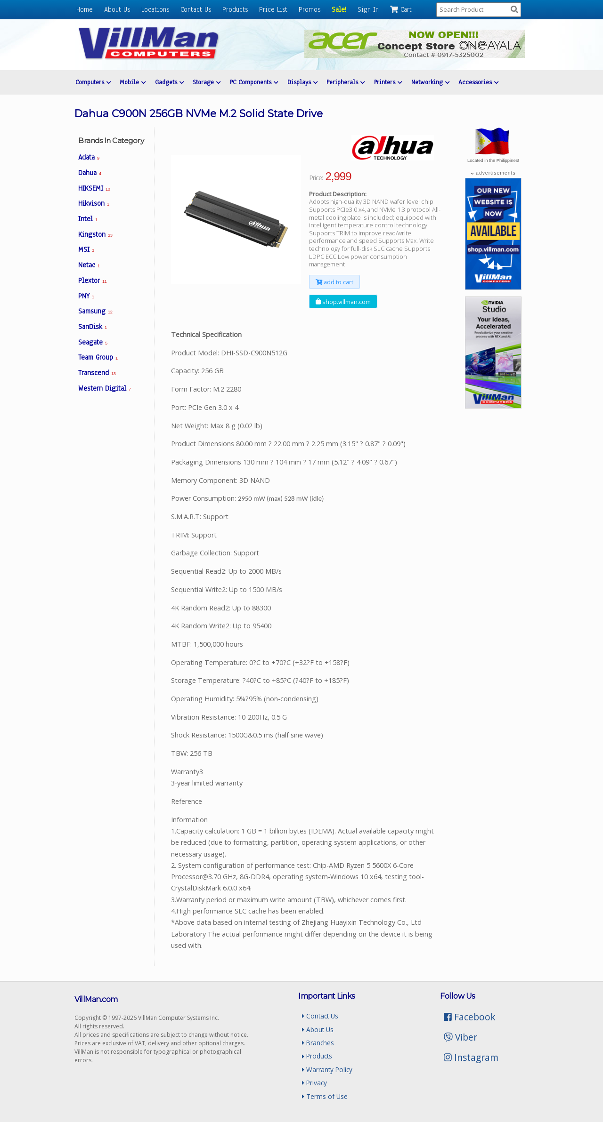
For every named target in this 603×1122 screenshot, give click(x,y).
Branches (318, 1042)
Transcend (96, 372)
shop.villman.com (343, 301)
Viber (460, 1037)
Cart (401, 9)
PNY (86, 296)
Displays (302, 82)
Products (235, 9)
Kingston (95, 234)
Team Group (98, 357)
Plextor (92, 280)
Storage (206, 82)
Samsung (95, 311)
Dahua (89, 172)
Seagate (92, 342)
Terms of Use (325, 1096)
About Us (117, 9)
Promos (309, 9)
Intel (88, 219)
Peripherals (345, 82)
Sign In (368, 9)
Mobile (133, 82)
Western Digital (104, 388)
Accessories (478, 82)
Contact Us (195, 9)
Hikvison (93, 203)
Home (84, 9)
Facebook (470, 1016)
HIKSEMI (94, 188)
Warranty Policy (327, 1069)
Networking (430, 82)
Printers (388, 82)
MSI (86, 249)
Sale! (339, 9)
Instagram (471, 1057)
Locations (155, 9)
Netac (89, 265)
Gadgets (169, 82)
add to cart (334, 282)
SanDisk (92, 326)
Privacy (314, 1082)
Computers (93, 82)
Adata (88, 157)
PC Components (254, 82)
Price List (273, 9)
